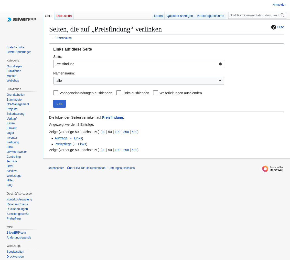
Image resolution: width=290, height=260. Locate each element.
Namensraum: (64, 73)
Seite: (57, 57)
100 (117, 132)
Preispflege (63, 144)
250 (126, 132)
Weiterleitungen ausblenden (181, 93)
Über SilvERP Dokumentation (86, 168)
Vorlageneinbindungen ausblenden (86, 93)
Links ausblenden (136, 93)
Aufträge (60, 138)
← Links (76, 138)
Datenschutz (56, 168)
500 (134, 132)
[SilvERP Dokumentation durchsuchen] (257, 15)
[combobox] (138, 64)
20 (104, 132)
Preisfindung (64, 37)
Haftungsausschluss (121, 168)
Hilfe (277, 27)
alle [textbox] (59, 81)
